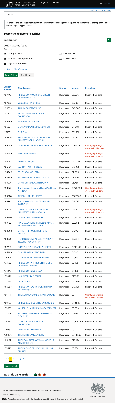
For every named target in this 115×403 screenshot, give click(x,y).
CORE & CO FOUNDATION (30, 217)
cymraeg (107, 3)
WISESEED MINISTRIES (29, 103)
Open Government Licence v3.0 (45, 399)
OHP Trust (22, 132)
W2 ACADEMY (24, 281)
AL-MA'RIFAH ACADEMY (29, 121)
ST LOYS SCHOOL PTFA (29, 172)
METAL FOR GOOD (26, 161)
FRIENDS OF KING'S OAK (30, 271)
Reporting (90, 88)
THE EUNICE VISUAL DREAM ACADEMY (36, 295)
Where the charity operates (20, 58)
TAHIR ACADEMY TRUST (29, 108)
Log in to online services (100, 10)
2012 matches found (15, 45)
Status (62, 88)
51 (21, 359)
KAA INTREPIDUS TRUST (29, 276)
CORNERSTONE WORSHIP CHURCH (35, 145)
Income (75, 88)
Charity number (15, 53)
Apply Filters (11, 75)
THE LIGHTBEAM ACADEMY (31, 335)
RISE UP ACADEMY (27, 153)
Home (10, 14)
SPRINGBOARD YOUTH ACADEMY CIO (36, 303)
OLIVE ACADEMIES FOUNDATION (34, 127)
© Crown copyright (97, 396)
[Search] (57, 40)
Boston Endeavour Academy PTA (33, 182)
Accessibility (15, 394)
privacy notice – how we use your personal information (40, 390)
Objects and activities (18, 63)
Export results (11, 366)
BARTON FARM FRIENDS (30, 167)
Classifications (70, 58)
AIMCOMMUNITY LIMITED (30, 196)
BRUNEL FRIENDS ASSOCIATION (33, 177)
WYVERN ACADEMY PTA (29, 329)
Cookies (5, 394)
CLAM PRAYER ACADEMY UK (31, 252)
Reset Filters (26, 75)
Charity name (69, 53)
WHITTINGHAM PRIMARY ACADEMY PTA (37, 308)
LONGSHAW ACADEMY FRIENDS (33, 257)
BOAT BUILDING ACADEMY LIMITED (35, 247)
